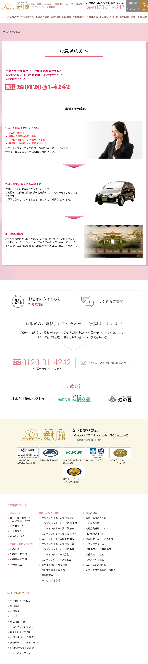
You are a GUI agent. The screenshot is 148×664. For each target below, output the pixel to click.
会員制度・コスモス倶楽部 (99, 538)
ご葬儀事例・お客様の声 (85, 17)
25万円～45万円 (18, 554)
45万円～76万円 (18, 559)
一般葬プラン (17, 531)
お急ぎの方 (13, 17)
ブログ (13, 616)
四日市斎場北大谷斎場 (53, 570)
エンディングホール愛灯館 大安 (58, 538)
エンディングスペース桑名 (55, 554)
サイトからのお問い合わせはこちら (108, 363)
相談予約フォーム (95, 533)
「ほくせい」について (21, 626)
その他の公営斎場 (51, 580)
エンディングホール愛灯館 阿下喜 (59, 533)
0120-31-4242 (46, 364)
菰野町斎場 (47, 575)
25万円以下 (16, 549)
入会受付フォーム (95, 544)
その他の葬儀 (17, 536)
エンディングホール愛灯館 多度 (58, 528)
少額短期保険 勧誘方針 (22, 647)
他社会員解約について (97, 528)
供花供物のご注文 (95, 554)
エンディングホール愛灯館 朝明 (58, 549)
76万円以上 (16, 564)
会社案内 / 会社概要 (20, 600)
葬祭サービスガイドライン (24, 642)
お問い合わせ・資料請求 (23, 637)
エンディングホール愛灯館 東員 (58, 544)
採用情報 (14, 606)
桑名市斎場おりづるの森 (54, 564)
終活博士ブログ (18, 621)
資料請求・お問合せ (132, 5)
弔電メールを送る (95, 559)
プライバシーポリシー (21, 652)
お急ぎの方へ (92, 512)
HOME (5, 32)
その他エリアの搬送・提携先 (101, 570)
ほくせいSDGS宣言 (20, 632)
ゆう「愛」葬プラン (21, 519)
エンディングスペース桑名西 (56, 559)
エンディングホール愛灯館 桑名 (58, 518)
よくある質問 (92, 523)
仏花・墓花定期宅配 (96, 564)
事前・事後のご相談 (96, 518)
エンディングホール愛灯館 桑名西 (59, 523)
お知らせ (14, 611)
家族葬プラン (17, 526)
